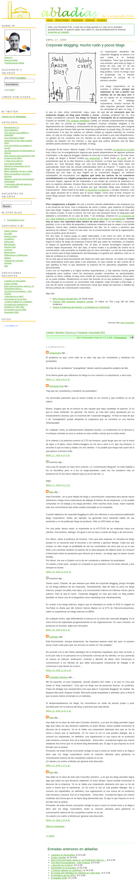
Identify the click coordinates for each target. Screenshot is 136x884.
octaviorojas (55, 353)
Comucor (8, 249)
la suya (121, 158)
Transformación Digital (14, 63)
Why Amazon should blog (65, 298)
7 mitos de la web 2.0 (13, 161)
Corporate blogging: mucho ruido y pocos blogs (85, 45)
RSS (12, 90)
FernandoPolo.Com (15, 220)
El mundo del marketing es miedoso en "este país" (75, 873)
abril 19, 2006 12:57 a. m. (58, 711)
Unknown (53, 637)
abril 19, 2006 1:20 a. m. (58, 820)
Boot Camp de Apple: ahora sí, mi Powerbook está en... (78, 860)
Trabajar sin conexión (13, 260)
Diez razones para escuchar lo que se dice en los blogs (19, 156)
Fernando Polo (56, 386)
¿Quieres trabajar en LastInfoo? (66, 870)
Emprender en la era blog (63, 867)
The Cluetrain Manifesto (78, 120)
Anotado (8, 263)
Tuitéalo (50, 332)
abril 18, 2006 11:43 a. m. (58, 670)
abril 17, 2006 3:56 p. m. (58, 379)
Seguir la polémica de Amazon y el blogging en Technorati (81, 307)
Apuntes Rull (9, 247)
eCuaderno (9, 239)
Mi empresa (77, 20)
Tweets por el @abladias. (14, 116)
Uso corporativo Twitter (14, 138)
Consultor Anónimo (58, 677)
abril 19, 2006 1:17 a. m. (58, 766)
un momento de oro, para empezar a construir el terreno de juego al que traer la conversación (90, 217)
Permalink (121, 337)
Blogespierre (9, 252)
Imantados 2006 (59, 878)
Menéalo (59, 332)
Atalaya (7, 258)
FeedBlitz (21, 78)
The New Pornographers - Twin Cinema (70, 862)
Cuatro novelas (58, 857)
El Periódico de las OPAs (63, 875)
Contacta (101, 20)
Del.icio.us (71, 332)
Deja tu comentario (55, 826)
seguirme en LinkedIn (58, 32)
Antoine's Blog (10, 236)
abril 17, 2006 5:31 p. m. (58, 485)
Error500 (8, 233)
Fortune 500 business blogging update (73, 301)
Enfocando (9, 241)
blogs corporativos (127, 323)
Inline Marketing (11, 130)
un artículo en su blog (123, 149)
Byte (51, 492)
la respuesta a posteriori (97, 190)
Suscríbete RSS (97, 332)
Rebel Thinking (62, 20)
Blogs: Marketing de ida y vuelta (18, 171)
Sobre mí (90, 20)
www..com (11, 326)
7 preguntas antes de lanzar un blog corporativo (18, 185)
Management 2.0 (11, 127)
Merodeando (9, 244)
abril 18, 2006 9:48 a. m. (58, 630)
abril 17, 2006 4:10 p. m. (58, 455)
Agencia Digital (11, 60)
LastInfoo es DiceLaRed (63, 855)
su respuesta (92, 158)
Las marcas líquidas (13, 163)
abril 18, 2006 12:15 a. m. (58, 572)
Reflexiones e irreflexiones (16, 255)
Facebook (82, 332)
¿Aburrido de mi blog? (62, 865)
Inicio (50, 20)
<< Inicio (50, 836)
